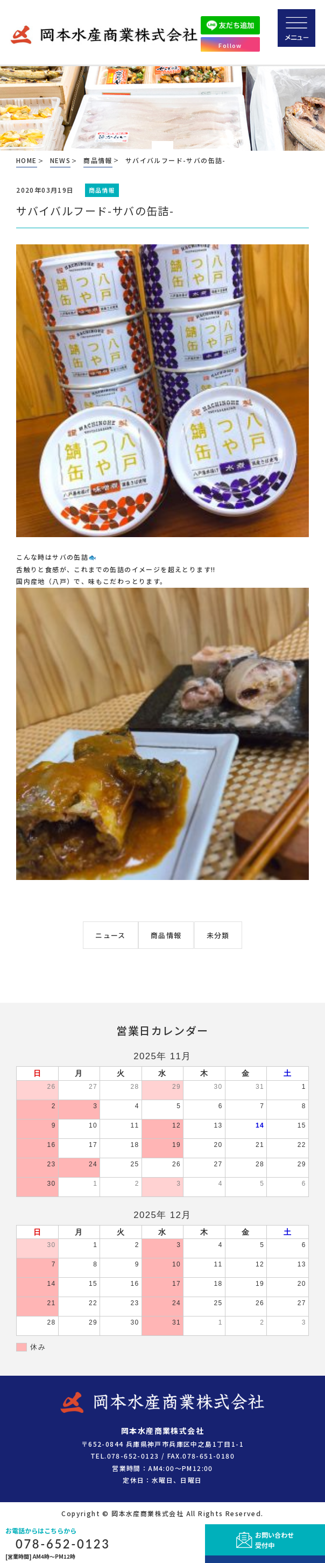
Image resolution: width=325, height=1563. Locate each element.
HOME (26, 160)
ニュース (110, 935)
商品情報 (166, 935)
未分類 (218, 935)
